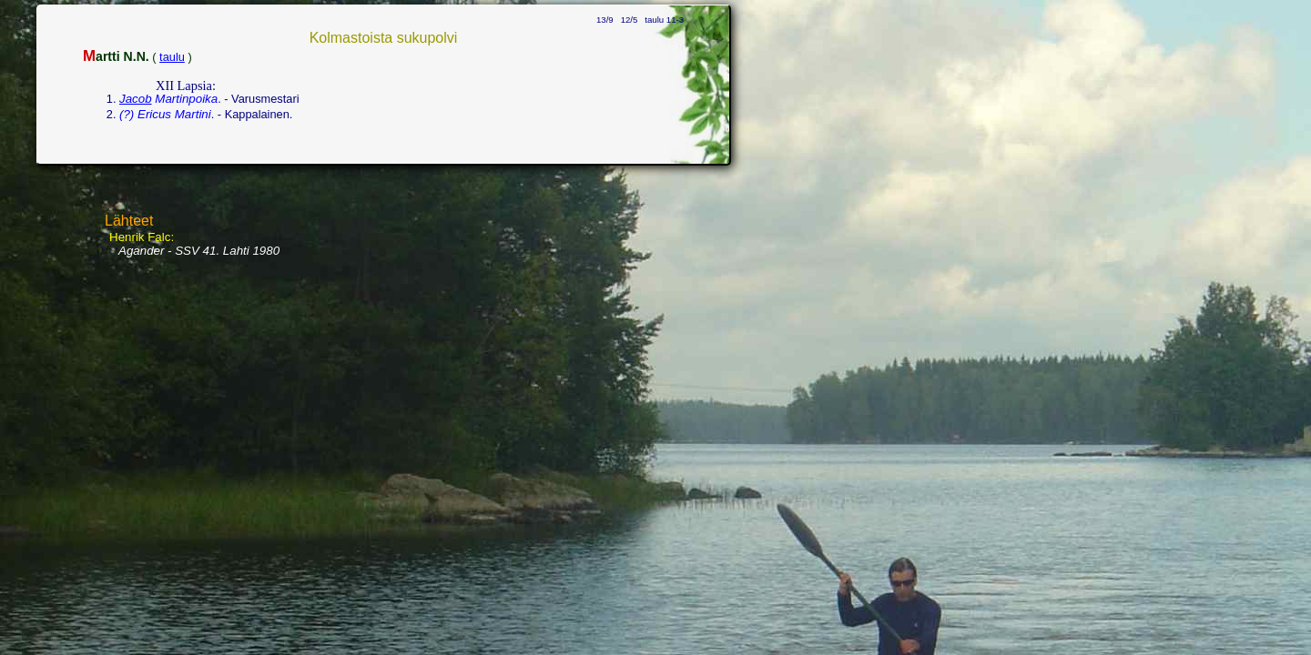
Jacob (135, 99)
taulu (172, 57)
